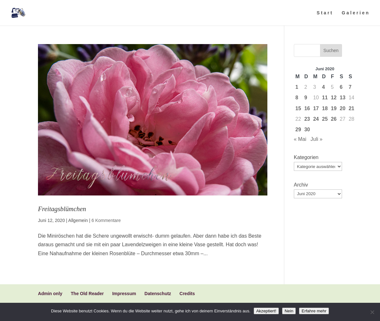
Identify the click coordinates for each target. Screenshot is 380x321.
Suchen (331, 50)
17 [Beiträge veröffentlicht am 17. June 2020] (316, 108)
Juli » (316, 139)
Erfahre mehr (314, 311)
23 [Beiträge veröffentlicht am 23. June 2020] (307, 119)
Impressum (124, 293)
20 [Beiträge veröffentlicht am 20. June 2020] (343, 108)
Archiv (301, 184)
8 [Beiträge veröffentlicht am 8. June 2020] (296, 97)
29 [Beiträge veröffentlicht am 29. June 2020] (298, 129)
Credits (187, 293)
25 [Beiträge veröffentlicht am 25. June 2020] (325, 119)
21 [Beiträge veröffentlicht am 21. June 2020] (351, 108)
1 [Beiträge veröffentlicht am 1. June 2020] (296, 87)
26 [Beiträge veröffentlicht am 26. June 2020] (334, 119)
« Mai (300, 139)
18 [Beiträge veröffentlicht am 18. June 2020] (325, 108)
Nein (289, 311)
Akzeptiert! (266, 311)
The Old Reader (87, 293)
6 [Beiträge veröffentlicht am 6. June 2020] (341, 87)
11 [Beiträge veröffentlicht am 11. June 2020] (325, 97)
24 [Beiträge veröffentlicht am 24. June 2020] (316, 119)
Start (325, 13)
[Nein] (372, 312)
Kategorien (306, 157)
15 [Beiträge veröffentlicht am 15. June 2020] (298, 108)
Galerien (356, 13)
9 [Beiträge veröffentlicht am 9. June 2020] (305, 97)
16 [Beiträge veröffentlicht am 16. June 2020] (307, 108)
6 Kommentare (106, 220)
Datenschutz (158, 293)
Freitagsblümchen (62, 208)
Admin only (50, 293)
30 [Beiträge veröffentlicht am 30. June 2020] (307, 129)
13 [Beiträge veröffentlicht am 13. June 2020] (343, 97)
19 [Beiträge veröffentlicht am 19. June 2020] (334, 108)
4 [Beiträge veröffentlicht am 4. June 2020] (323, 87)
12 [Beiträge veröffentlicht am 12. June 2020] (334, 97)
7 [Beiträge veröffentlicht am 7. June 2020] (350, 87)
